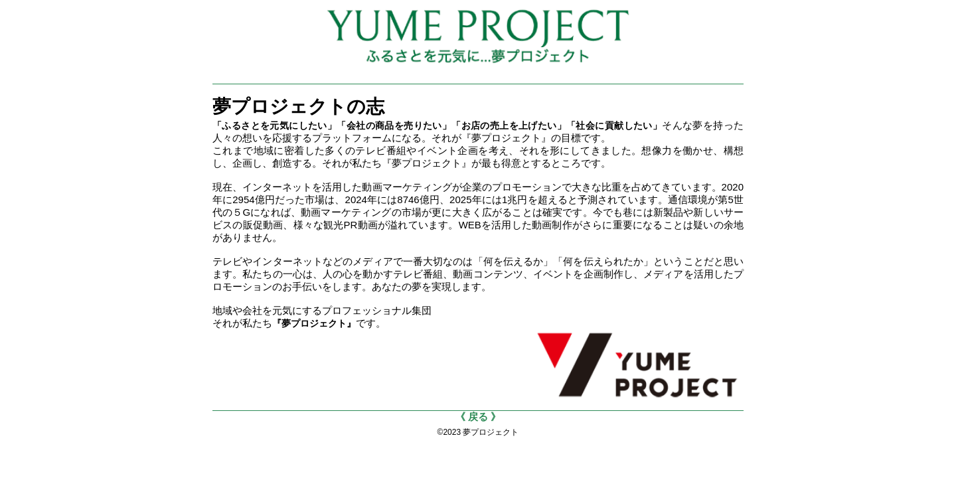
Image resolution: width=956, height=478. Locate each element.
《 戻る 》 (478, 416)
